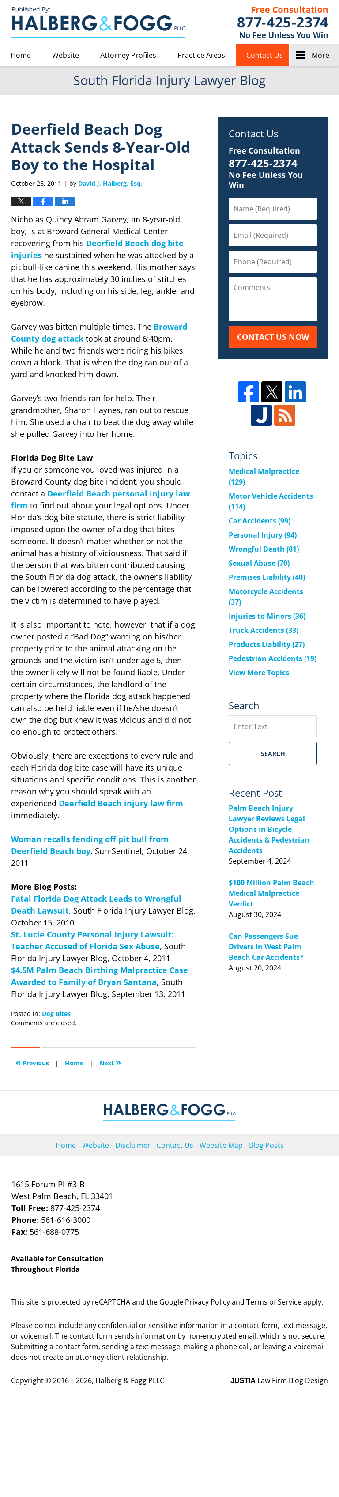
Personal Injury (263, 535)
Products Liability (267, 644)
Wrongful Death (264, 549)
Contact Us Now (273, 336)
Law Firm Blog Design (279, 1380)
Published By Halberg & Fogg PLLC (282, 22)
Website (65, 55)
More (320, 55)
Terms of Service (273, 1302)
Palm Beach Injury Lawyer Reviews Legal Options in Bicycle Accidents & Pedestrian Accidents (269, 829)
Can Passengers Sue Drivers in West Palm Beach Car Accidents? (266, 946)
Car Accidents (259, 521)
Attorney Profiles (128, 55)
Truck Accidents (263, 630)
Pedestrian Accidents (272, 658)
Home (21, 55)
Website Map (221, 1145)
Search (273, 753)
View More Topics (259, 672)
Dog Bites (56, 1013)
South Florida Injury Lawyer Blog (98, 22)
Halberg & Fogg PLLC (129, 1380)
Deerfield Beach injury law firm (121, 803)
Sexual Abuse (259, 563)
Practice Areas (201, 55)
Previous (32, 1062)
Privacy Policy (207, 1302)
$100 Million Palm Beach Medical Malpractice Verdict (271, 893)
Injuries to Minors (267, 616)
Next (110, 1062)
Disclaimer (133, 1145)
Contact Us (264, 55)
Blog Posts (266, 1145)
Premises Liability (267, 577)
